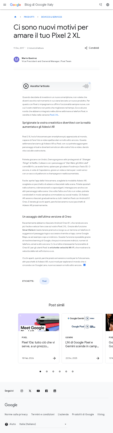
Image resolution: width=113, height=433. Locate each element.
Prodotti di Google (83, 414)
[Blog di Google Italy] (15, 16)
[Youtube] (38, 390)
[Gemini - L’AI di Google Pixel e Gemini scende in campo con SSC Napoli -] (78, 338)
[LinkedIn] (54, 390)
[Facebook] (46, 390)
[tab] (40, 371)
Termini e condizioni (42, 414)
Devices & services (51, 17)
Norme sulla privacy (16, 414)
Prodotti (29, 17)
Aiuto (10, 424)
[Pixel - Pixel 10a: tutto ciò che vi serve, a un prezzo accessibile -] (34, 338)
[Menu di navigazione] (5, 5)
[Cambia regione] (43, 424)
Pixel (44, 281)
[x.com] (30, 390)
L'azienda (63, 414)
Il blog (101, 414)
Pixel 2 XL (54, 114)
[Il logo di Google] (11, 405)
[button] (91, 48)
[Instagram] (21, 390)
